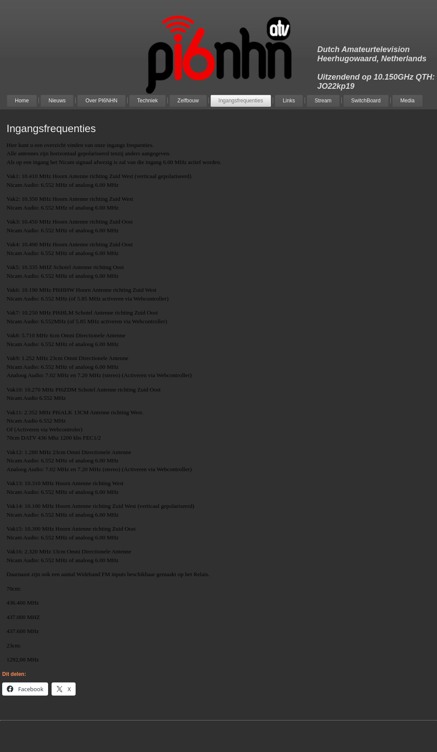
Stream (323, 101)
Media (407, 101)
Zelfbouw (188, 101)
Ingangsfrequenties (240, 101)
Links (289, 101)
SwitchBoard (366, 101)
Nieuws (57, 101)
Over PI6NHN (101, 101)
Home (22, 101)
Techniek (147, 101)
